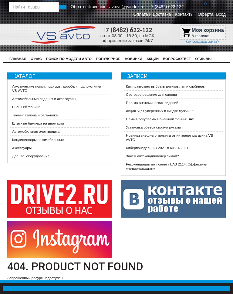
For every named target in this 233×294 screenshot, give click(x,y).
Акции (153, 59)
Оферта (206, 14)
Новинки (133, 59)
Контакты (184, 14)
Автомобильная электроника (35, 131)
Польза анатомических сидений (152, 103)
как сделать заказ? (202, 41)
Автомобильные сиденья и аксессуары (44, 99)
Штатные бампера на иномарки (38, 123)
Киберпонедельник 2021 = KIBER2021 (157, 148)
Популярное (108, 59)
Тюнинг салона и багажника (35, 115)
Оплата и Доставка (152, 14)
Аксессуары (22, 148)
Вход (221, 14)
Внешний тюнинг (26, 107)
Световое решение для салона (151, 94)
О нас (36, 59)
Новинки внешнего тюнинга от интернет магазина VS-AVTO (170, 137)
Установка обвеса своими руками (153, 127)
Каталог (24, 76)
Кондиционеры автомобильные (38, 140)
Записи (137, 76)
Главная (17, 59)
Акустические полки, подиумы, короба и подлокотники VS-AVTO (56, 88)
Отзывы (203, 59)
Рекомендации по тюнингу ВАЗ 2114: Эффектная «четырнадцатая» (166, 166)
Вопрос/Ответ (177, 59)
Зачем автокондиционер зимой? (152, 156)
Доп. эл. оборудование (30, 156)
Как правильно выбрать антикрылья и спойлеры (165, 86)
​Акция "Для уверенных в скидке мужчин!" (160, 111)
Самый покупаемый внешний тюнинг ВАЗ (160, 119)
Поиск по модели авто (69, 59)
